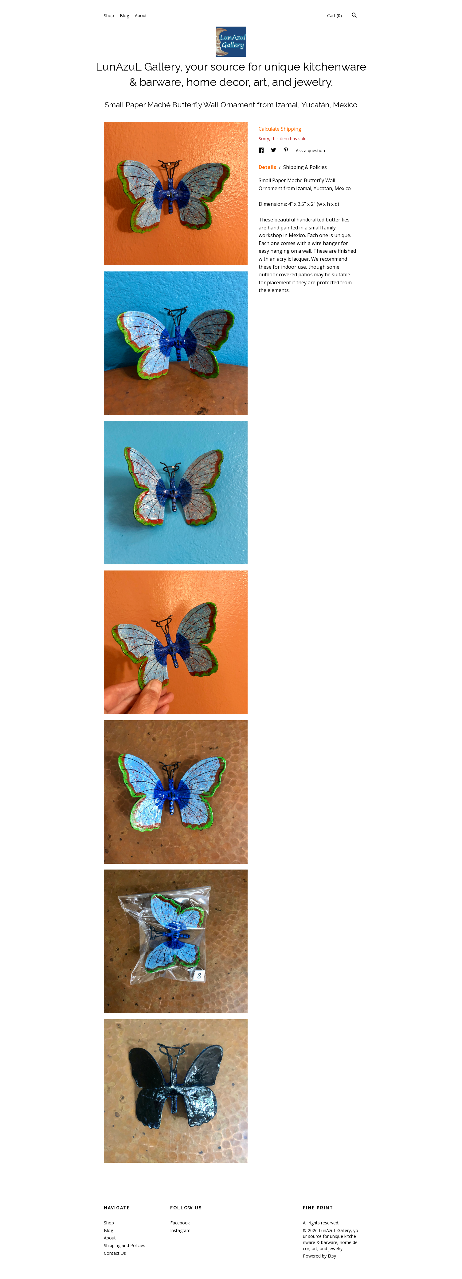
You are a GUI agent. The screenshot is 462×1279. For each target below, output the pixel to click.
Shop (109, 15)
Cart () (334, 15)
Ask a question (310, 150)
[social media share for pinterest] (287, 150)
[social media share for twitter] (274, 150)
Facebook (180, 1223)
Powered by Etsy (319, 1256)
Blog (124, 15)
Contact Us (115, 1253)
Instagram (180, 1230)
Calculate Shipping (280, 128)
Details (268, 167)
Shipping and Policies (124, 1245)
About (141, 15)
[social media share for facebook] (262, 150)
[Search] (354, 16)
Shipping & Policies (305, 167)
